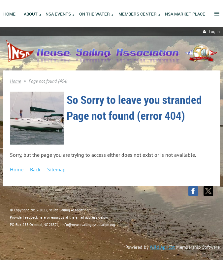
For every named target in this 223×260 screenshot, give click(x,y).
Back (35, 169)
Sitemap (56, 169)
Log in (214, 31)
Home (15, 81)
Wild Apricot (162, 247)
